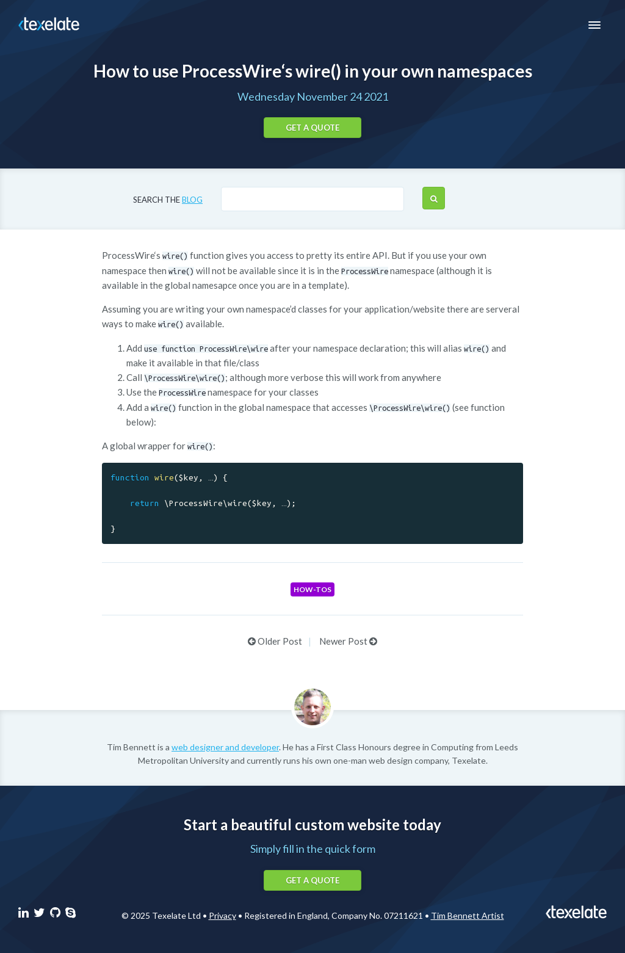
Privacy (222, 915)
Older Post (275, 641)
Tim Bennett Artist (467, 915)
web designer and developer (225, 747)
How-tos (312, 589)
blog (192, 200)
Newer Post (348, 641)
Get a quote (312, 127)
